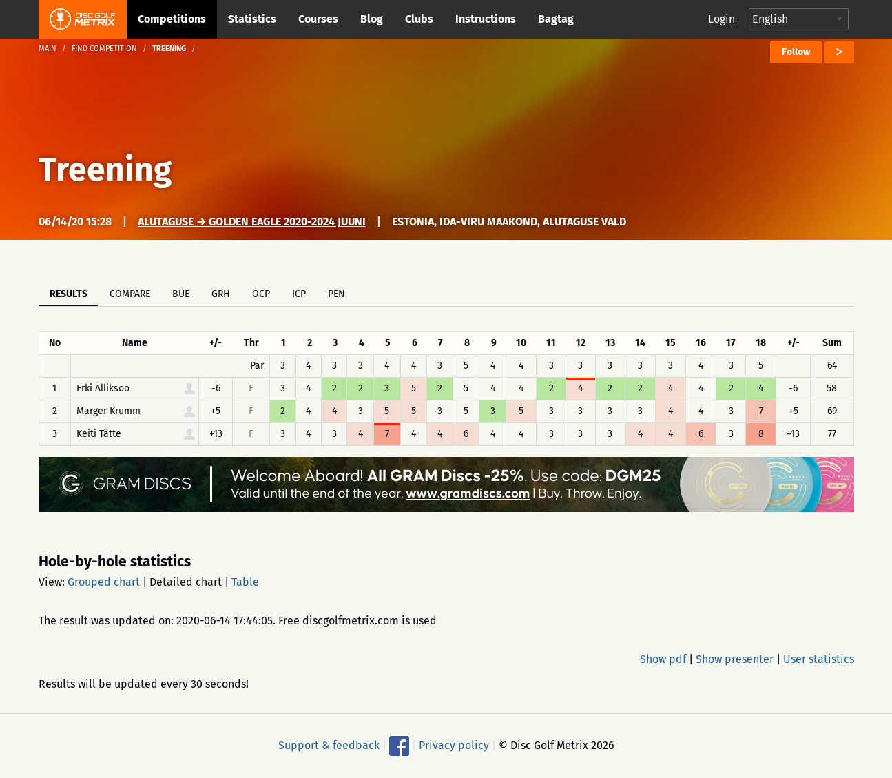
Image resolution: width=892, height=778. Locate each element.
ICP (299, 294)
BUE (180, 294)
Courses (318, 18)
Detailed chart (185, 581)
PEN (336, 294)
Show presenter (735, 659)
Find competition (104, 48)
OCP (261, 294)
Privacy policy (454, 745)
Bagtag (556, 18)
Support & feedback (329, 745)
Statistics (252, 18)
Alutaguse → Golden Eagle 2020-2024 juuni (252, 221)
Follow (796, 52)
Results (68, 294)
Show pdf (663, 659)
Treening (105, 170)
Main (47, 48)
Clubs (419, 18)
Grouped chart (104, 581)
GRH (220, 294)
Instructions (485, 18)
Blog (371, 18)
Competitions (172, 18)
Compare (130, 294)
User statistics (818, 659)
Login (721, 18)
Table (245, 581)
